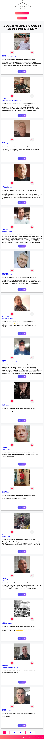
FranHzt (4, 360)
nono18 (4, 709)
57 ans (8, 536)
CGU (26, 737)
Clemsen (4, 491)
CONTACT (40, 737)
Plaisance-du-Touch (7, 56)
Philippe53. (5, 665)
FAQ (23, 737)
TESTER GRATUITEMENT (22, 12)
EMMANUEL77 (6, 229)
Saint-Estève (5, 274)
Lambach (4, 187)
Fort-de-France (6, 405)
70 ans (9, 580)
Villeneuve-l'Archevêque (8, 362)
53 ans (15, 318)
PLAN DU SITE (32, 737)
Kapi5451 (4, 578)
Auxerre (4, 144)
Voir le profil (22, 71)
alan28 (4, 99)
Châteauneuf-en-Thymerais (9, 100)
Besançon (4, 231)
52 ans (9, 710)
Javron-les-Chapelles (7, 667)
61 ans (9, 144)
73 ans (7, 492)
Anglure (4, 580)
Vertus (3, 449)
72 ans (11, 274)
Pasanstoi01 (5, 317)
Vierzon (4, 710)
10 (33, 732)
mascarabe (5, 273)
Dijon (3, 492)
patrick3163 (5, 55)
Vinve (3, 622)
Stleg (3, 404)
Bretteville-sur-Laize (7, 318)
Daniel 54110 (5, 186)
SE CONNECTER (21, 17)
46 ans (19, 100)
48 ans (10, 231)
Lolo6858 (4, 447)
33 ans (12, 405)
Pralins (4, 142)
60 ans (17, 362)
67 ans (8, 449)
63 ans (15, 56)
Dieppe (4, 536)
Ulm (3, 535)
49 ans (10, 623)
